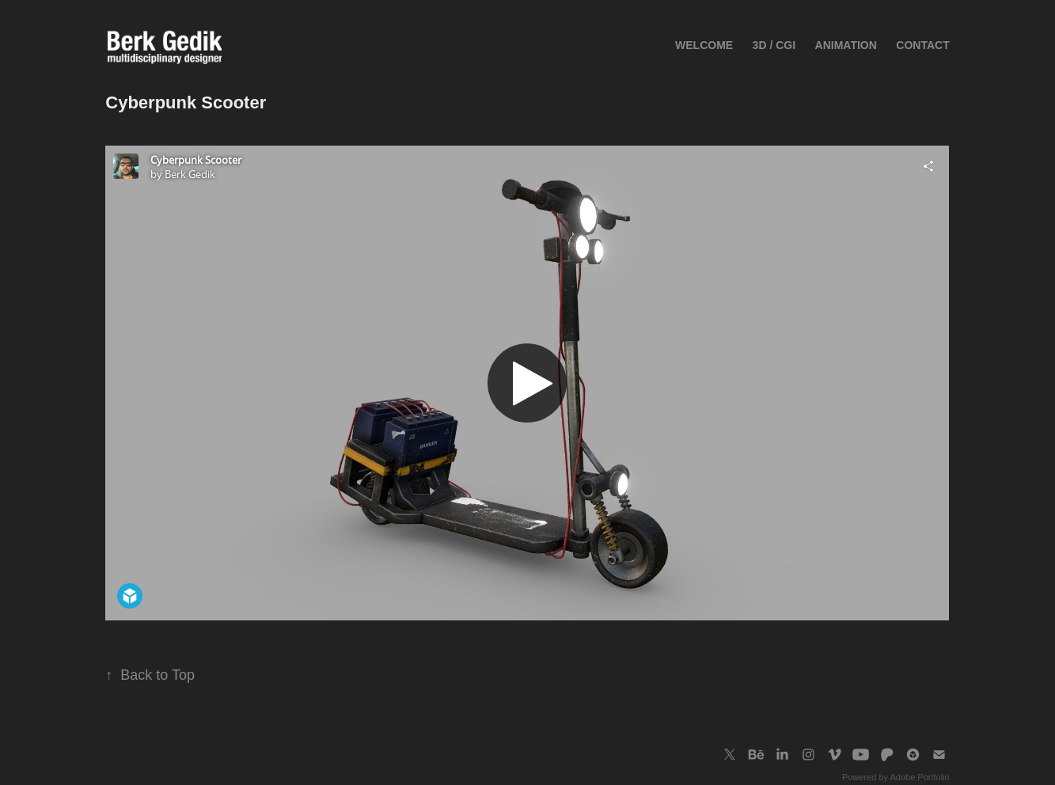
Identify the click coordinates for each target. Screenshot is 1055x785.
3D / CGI (774, 45)
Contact (922, 45)
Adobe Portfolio (919, 777)
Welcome (704, 45)
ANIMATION (846, 45)
